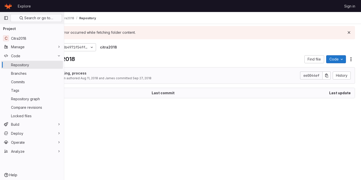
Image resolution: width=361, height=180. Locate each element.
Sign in (349, 6)
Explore (24, 6)
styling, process (98, 73)
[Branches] (32, 73)
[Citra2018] (32, 38)
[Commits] (32, 82)
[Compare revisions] (32, 107)
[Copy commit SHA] (327, 76)
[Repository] (32, 65)
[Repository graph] (32, 99)
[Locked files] (32, 116)
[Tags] (32, 90)
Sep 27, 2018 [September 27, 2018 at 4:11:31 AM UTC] (168, 78)
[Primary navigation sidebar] (6, 18)
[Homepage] (8, 6)
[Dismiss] (349, 33)
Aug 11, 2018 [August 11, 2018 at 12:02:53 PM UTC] (115, 78)
